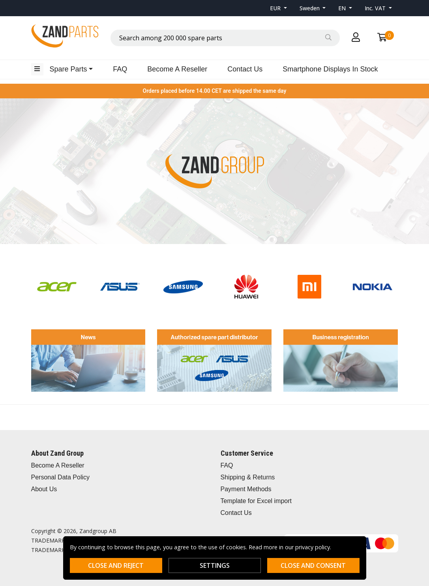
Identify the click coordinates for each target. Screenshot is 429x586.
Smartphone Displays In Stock (330, 69)
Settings (215, 565)
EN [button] (342, 8)
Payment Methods (246, 489)
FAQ (120, 69)
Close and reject (116, 565)
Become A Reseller (177, 69)
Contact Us (244, 69)
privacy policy (312, 547)
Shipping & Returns (248, 477)
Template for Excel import (256, 501)
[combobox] (225, 38)
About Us (44, 489)
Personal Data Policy (60, 477)
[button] (278, 8)
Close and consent (313, 565)
